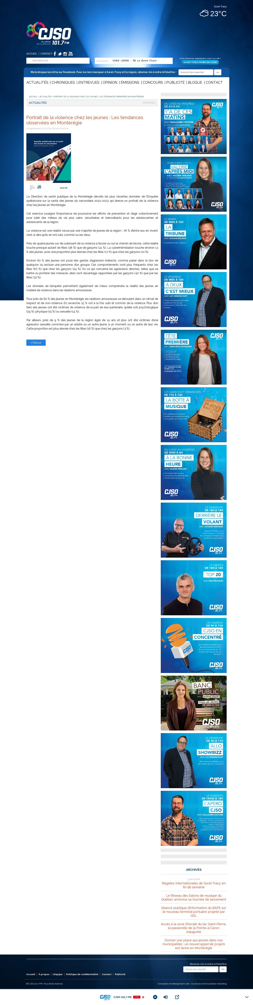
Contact (46, 53)
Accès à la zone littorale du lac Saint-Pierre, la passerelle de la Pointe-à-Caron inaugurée (193, 928)
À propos (44, 974)
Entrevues (88, 82)
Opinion (110, 82)
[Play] (155, 997)
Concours (153, 82)
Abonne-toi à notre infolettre (208, 964)
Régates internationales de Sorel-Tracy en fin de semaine (194, 885)
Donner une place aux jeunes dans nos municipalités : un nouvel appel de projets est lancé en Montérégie (194, 944)
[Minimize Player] (246, 997)
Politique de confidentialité (82, 974)
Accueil (31, 53)
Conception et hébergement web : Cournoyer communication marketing (192, 983)
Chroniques (63, 82)
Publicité (175, 82)
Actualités (37, 82)
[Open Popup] (177, 997)
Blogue (195, 82)
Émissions (130, 82)
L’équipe (58, 974)
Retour (36, 342)
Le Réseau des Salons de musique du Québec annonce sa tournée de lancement (193, 897)
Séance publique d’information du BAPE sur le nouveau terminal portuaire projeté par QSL (193, 911)
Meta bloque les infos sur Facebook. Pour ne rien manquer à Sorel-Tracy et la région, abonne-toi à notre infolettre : (126, 72)
